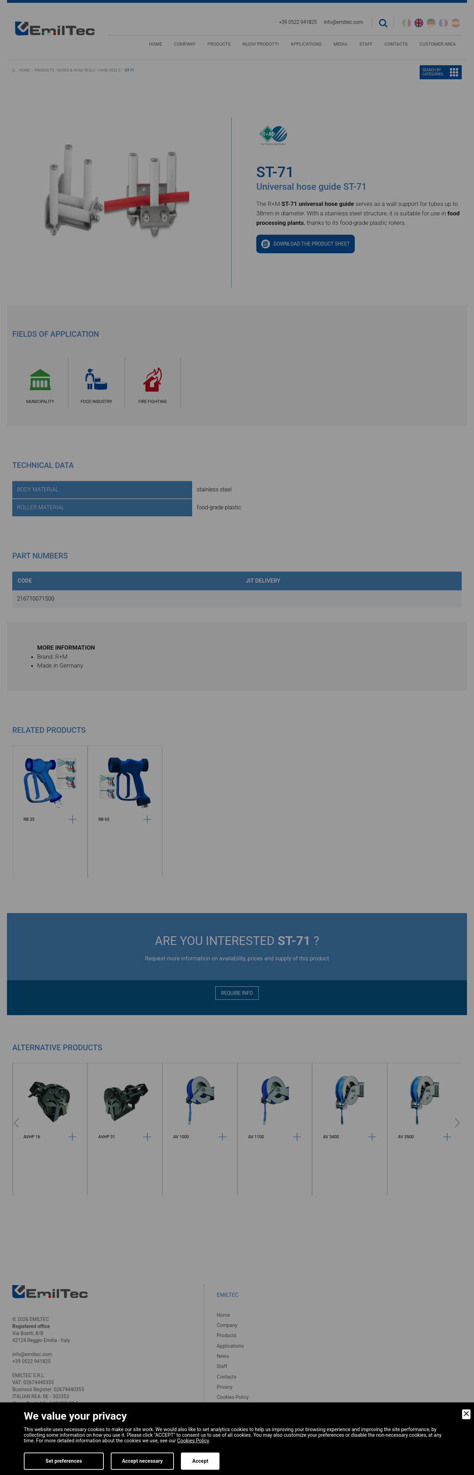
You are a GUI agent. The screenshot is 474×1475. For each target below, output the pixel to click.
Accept (200, 1461)
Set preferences (64, 1461)
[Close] (466, 1414)
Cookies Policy (193, 1440)
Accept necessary (142, 1461)
